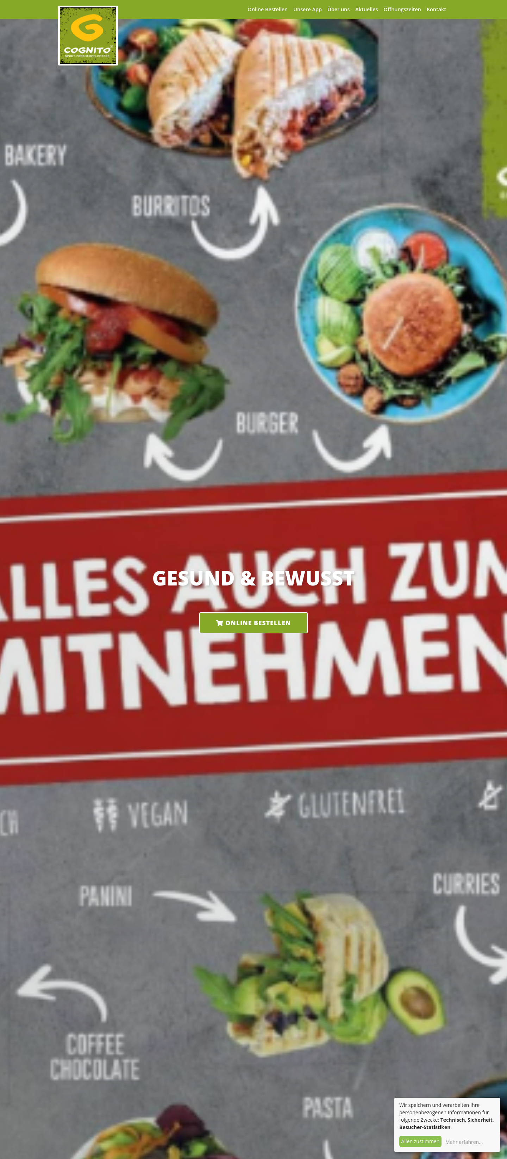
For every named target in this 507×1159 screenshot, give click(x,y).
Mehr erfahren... (464, 1142)
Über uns (338, 9)
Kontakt (436, 9)
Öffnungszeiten (402, 9)
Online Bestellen (268, 9)
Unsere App (307, 9)
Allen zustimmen (420, 1141)
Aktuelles (366, 9)
